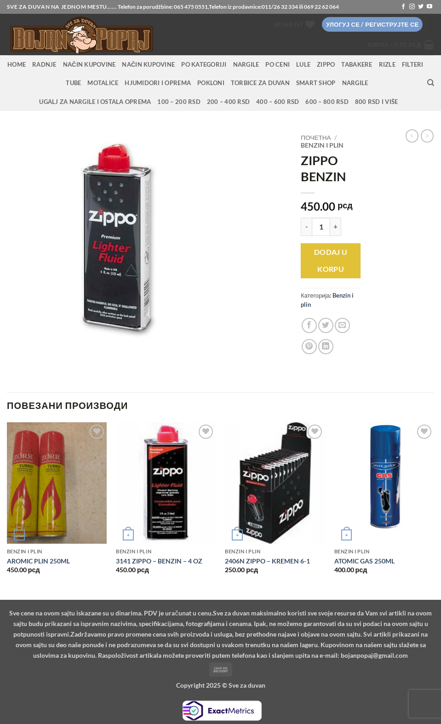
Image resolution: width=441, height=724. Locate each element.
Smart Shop (316, 82)
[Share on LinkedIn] (325, 346)
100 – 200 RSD (178, 101)
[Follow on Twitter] (421, 7)
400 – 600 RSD (277, 101)
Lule (303, 64)
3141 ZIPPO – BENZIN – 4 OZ (159, 561)
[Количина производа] (321, 227)
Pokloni (210, 82)
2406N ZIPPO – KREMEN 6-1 (267, 561)
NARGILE (246, 64)
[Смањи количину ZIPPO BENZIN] (306, 227)
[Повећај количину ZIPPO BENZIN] (335, 227)
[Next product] (412, 135)
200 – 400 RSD (228, 101)
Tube (73, 82)
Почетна (316, 137)
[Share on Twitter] (325, 325)
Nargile (355, 82)
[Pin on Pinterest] (309, 346)
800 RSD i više (376, 101)
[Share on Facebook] (309, 325)
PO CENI (277, 64)
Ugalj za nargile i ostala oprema (95, 101)
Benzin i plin (322, 145)
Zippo (326, 64)
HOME (16, 64)
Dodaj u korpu (331, 260)
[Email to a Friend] (342, 325)
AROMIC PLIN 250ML (38, 561)
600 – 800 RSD (326, 101)
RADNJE (44, 64)
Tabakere (356, 64)
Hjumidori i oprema (158, 82)
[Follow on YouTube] (429, 7)
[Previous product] (427, 135)
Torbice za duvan (260, 82)
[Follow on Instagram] (412, 7)
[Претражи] (430, 83)
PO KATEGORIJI (203, 64)
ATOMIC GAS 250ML (364, 561)
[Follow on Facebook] (403, 7)
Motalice (102, 82)
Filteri (413, 64)
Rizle (387, 64)
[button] (372, 24)
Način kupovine (89, 64)
